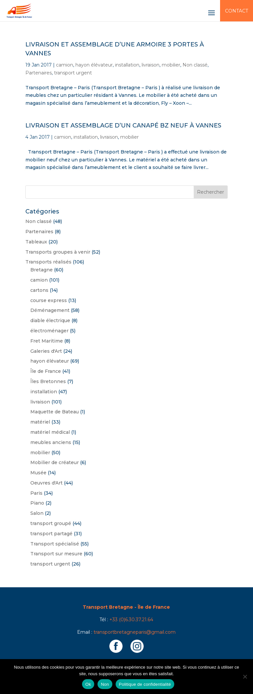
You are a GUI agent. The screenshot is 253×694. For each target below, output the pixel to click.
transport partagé (51, 534)
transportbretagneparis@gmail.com (135, 632)
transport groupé (50, 523)
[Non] (244, 676)
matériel (40, 422)
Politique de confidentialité (145, 684)
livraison (150, 65)
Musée (38, 473)
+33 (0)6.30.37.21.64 (131, 620)
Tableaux (36, 242)
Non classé (195, 65)
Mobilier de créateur (54, 462)
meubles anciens (50, 442)
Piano (37, 503)
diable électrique (50, 320)
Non (105, 684)
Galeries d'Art (46, 351)
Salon (36, 513)
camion (64, 65)
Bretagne (41, 270)
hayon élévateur (94, 65)
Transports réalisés (48, 262)
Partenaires (38, 73)
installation (127, 65)
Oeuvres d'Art (46, 483)
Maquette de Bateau (54, 412)
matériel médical (50, 432)
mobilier (171, 65)
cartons (39, 290)
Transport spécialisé (54, 544)
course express (48, 300)
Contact (236, 11)
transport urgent (73, 73)
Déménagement (50, 310)
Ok (88, 684)
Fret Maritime (46, 341)
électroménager (49, 331)
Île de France (45, 371)
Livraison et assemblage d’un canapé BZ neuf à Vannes (123, 125)
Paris (36, 493)
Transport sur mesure (56, 554)
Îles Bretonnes (48, 381)
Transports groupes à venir (57, 252)
